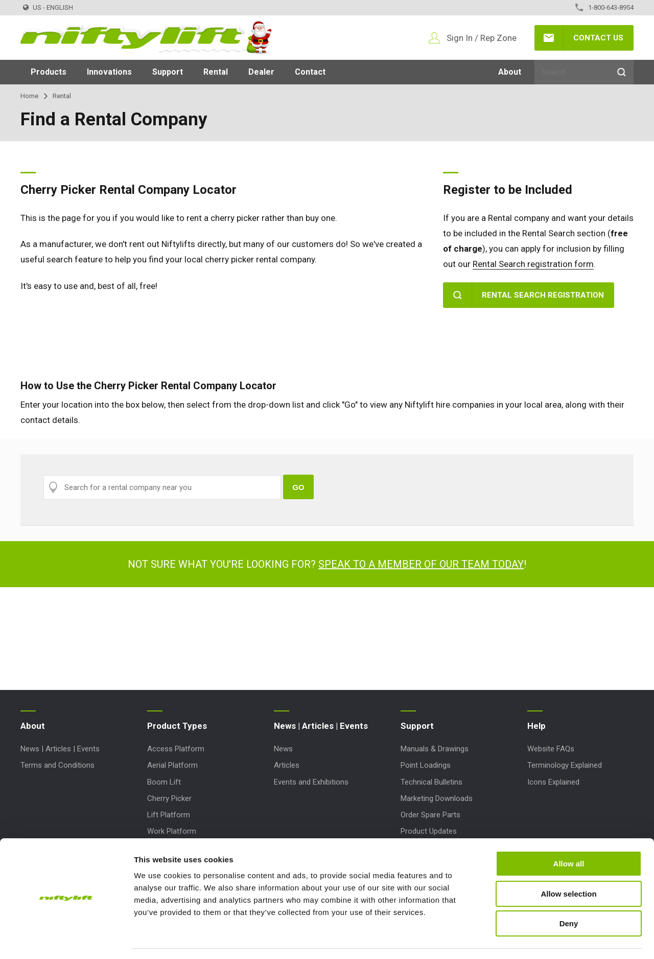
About (509, 72)
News (283, 748)
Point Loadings (426, 765)
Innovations (109, 72)
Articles (286, 765)
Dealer (261, 72)
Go (298, 487)
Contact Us (598, 37)
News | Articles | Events (60, 748)
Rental (215, 72)
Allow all (569, 834)
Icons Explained (553, 782)
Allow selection (568, 864)
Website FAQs (550, 748)
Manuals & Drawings (435, 748)
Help (536, 726)
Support (167, 72)
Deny (568, 893)
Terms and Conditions (57, 765)
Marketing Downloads (437, 798)
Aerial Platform (172, 765)
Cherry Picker (169, 798)
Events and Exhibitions (311, 782)
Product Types (177, 726)
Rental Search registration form (533, 264)
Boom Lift (164, 782)
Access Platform (175, 748)
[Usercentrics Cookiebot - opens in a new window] (66, 939)
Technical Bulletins (431, 782)
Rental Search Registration (543, 295)
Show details (536, 938)
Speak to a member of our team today (421, 564)
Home (29, 96)
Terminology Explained (564, 765)
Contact (310, 72)
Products (48, 72)
